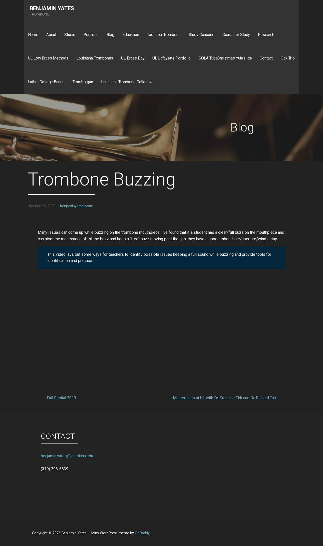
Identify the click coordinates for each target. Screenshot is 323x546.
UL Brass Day (132, 58)
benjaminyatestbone (76, 206)
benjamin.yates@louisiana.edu (67, 456)
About (51, 34)
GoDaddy (142, 533)
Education (130, 34)
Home (33, 34)
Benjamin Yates (52, 8)
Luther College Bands (46, 82)
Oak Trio (288, 58)
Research (266, 34)
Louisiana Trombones (94, 58)
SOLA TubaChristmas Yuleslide (225, 58)
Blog (110, 34)
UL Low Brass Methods (48, 58)
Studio (69, 34)
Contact (266, 58)
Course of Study (236, 34)
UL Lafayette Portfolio (171, 58)
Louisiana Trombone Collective (127, 82)
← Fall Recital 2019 (59, 398)
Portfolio (91, 34)
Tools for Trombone (164, 34)
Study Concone (201, 34)
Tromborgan (83, 82)
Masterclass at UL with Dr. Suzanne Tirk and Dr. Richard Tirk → (227, 398)
